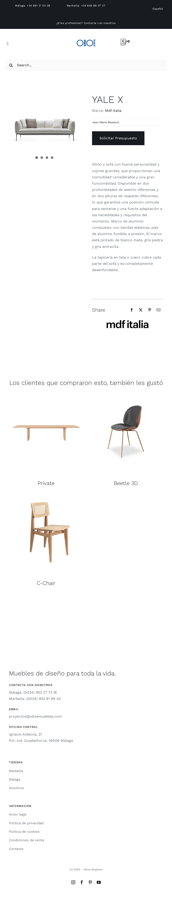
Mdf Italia (113, 110)
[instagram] (73, 882)
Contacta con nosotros (100, 23)
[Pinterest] (149, 309)
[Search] (11, 65)
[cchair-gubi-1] (46, 496)
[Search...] (86, 65)
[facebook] (82, 882)
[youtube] (99, 882)
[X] (140, 309)
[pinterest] (90, 882)
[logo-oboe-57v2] (86, 39)
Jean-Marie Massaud (105, 122)
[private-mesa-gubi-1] (46, 396)
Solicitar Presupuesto (118, 138)
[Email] (158, 309)
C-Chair (46, 583)
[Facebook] (131, 309)
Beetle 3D (126, 483)
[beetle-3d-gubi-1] (126, 396)
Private (46, 483)
